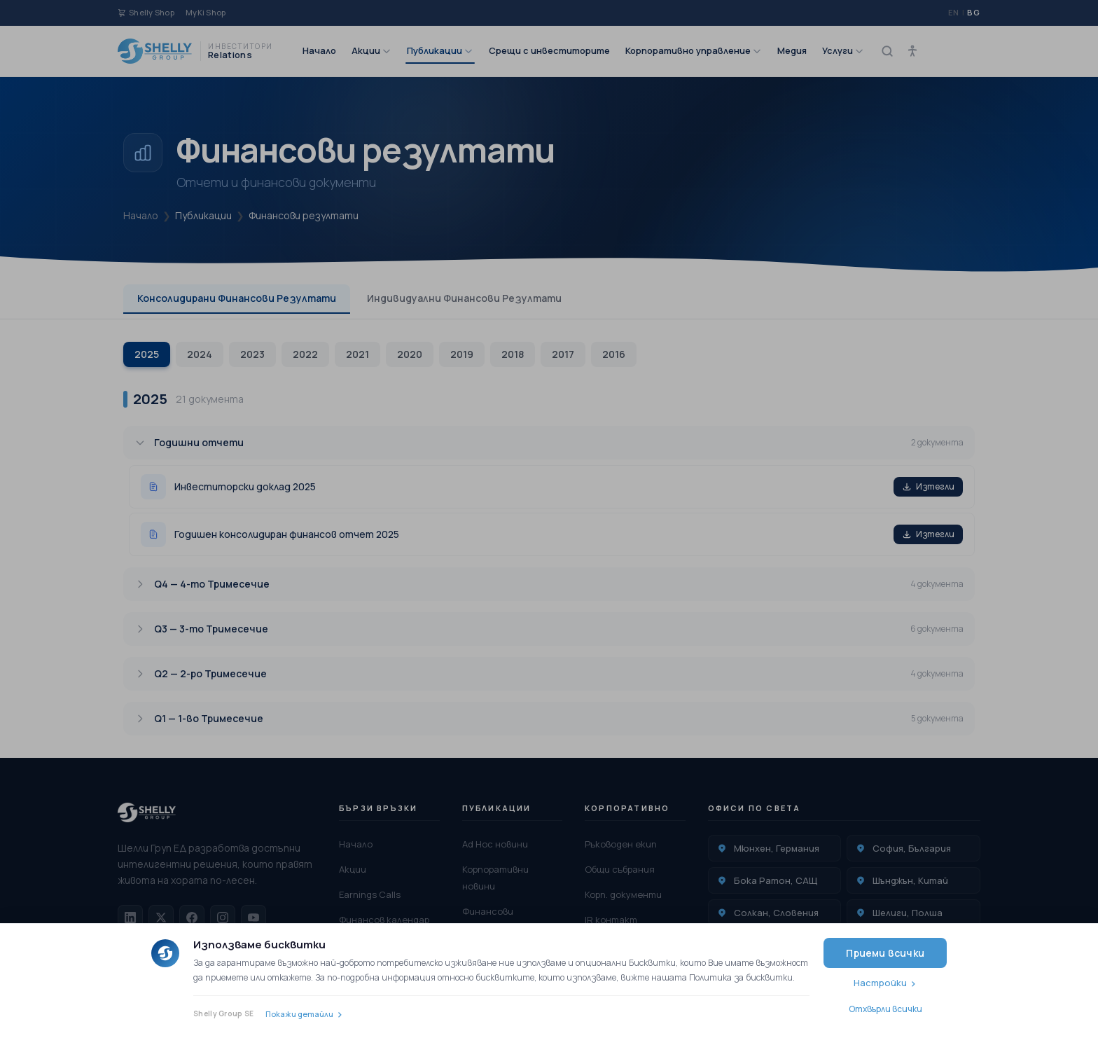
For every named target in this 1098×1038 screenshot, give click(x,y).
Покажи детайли (299, 1014)
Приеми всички (885, 953)
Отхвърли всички (885, 1009)
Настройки (880, 982)
